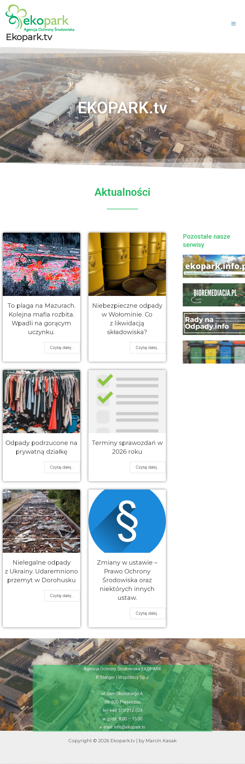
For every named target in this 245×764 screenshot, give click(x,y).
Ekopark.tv (28, 37)
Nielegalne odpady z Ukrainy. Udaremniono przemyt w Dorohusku (41, 571)
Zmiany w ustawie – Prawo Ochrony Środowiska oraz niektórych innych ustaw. (127, 580)
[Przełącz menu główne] (233, 23)
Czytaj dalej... (62, 347)
